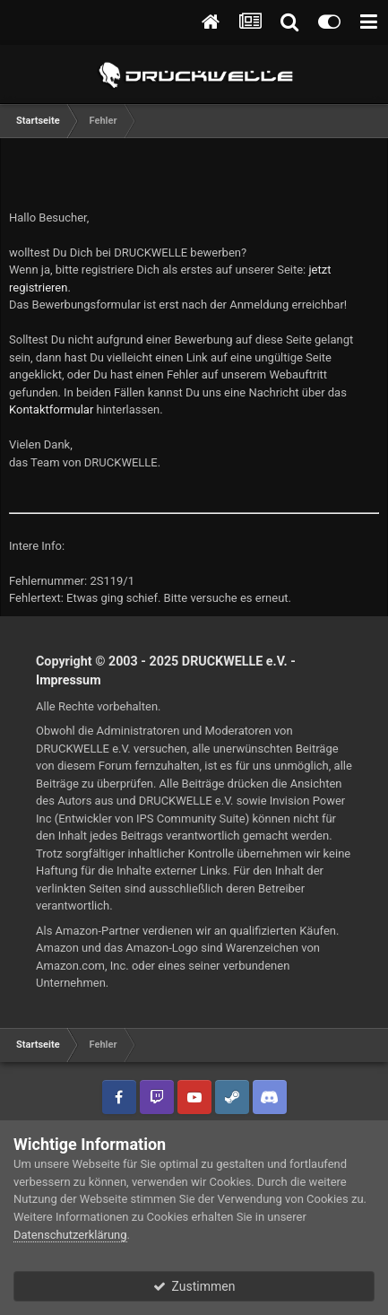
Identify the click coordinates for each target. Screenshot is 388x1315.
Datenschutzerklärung (70, 1234)
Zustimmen (194, 1286)
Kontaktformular (51, 409)
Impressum (68, 680)
